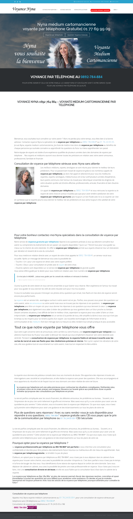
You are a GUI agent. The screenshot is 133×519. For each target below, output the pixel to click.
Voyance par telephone (89, 515)
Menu (116, 9)
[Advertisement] (66, 219)
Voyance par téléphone (54, 35)
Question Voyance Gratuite (77, 35)
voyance (20, 300)
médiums (37, 322)
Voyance (109, 515)
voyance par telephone (50, 9)
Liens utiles (115, 515)
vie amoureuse (36, 303)
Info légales (39, 517)
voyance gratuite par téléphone (43, 242)
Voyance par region (101, 515)
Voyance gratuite (65, 9)
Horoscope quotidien (80, 9)
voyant (61, 264)
